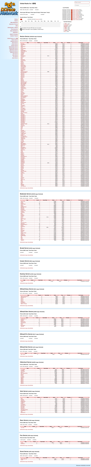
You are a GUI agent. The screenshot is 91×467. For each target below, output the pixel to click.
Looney (22, 140)
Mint (22, 146)
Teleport (22, 185)
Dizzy (22, 202)
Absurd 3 (22, 75)
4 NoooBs (23, 212)
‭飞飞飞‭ (65, 29)
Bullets (22, 54)
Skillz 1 (22, 378)
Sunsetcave (23, 302)
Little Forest (23, 68)
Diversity (77, 10)
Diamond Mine (23, 96)
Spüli (22, 169)
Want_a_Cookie (24, 303)
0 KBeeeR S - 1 (24, 318)
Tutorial (77, 16)
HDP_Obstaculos (24, 373)
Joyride (22, 399)
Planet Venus (23, 66)
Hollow (22, 220)
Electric (22, 101)
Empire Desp (23, 102)
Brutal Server (15, 42)
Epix (22, 183)
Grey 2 (22, 299)
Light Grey (23, 137)
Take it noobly (23, 171)
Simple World (23, 232)
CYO (22, 217)
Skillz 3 (22, 380)
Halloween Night (24, 123)
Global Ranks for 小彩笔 (12, 38)
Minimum (22, 223)
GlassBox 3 (23, 116)
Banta (22, 78)
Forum (16, 24)
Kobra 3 (22, 63)
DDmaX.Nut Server (14, 51)
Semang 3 (78, 15)
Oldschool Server (14, 52)
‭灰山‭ (65, 31)
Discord (11, 24)
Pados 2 (22, 153)
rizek (22, 231)
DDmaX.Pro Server (14, 49)
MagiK (22, 142)
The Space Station (24, 409)
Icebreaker (23, 59)
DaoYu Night (23, 218)
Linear (22, 49)
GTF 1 (79, 18)
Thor (22, 174)
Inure (22, 47)
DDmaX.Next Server (13, 48)
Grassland (23, 404)
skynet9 (22, 326)
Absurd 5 (22, 77)
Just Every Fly (23, 222)
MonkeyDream (23, 206)
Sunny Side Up (24, 51)
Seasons (37, 19)
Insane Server (15, 44)
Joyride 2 (22, 400)
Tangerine (23, 52)
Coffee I (22, 216)
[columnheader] (28, 42)
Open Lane (23, 149)
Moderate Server (14, 41)
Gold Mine (23, 121)
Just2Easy (23, 134)
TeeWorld (22, 173)
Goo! (22, 57)
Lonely (22, 139)
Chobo (77, 9)
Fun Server (15, 56)
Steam (16, 27)
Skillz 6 (22, 383)
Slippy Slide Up (24, 458)
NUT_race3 (23, 354)
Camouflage (23, 55)
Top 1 (22, 175)
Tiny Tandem (23, 67)
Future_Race (23, 109)
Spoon (22, 233)
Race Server (15, 55)
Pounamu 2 (23, 158)
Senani (22, 163)
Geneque (22, 110)
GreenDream (23, 322)
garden (22, 203)
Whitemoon (23, 412)
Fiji (21, 104)
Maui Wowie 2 (23, 144)
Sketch (22, 166)
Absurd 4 (22, 76)
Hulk (22, 127)
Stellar (22, 281)
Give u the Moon (24, 112)
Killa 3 (22, 375)
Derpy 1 (22, 319)
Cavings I (22, 215)
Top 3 (22, 176)
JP (21, 221)
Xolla (22, 181)
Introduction (23, 60)
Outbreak (22, 209)
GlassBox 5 (23, 118)
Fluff (22, 107)
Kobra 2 (22, 62)
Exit (21, 219)
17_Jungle (23, 369)
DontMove (23, 443)
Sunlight (22, 170)
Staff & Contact (14, 34)
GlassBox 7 (23, 120)
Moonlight (23, 147)
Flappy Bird (23, 401)
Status (16, 19)
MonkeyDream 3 (24, 224)
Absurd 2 (22, 74)
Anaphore (23, 402)
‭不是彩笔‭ (65, 30)
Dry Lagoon (23, 97)
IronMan (22, 130)
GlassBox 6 (23, 119)
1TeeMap (22, 370)
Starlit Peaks (23, 235)
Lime (22, 324)
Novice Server (15, 39)
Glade (22, 113)
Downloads (11, 27)
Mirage (22, 205)
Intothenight (23, 204)
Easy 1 (22, 98)
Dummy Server (14, 45)
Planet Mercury (24, 156)
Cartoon (22, 56)
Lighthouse (23, 138)
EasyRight (23, 99)
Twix (22, 238)
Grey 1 (22, 298)
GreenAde (23, 122)
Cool (22, 91)
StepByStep (23, 50)
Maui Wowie (23, 143)
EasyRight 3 (23, 44)
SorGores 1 (23, 408)
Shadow (22, 184)
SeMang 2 (23, 161)
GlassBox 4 (23, 117)
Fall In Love (23, 321)
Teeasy (22, 172)
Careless (22, 86)
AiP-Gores (23, 371)
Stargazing (23, 234)
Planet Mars (23, 65)
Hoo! (22, 58)
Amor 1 (22, 372)
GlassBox (23, 114)
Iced (21, 128)
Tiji (21, 236)
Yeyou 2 (22, 239)
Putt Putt (22, 407)
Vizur (22, 178)
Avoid (22, 442)
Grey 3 (22, 300)
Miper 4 (22, 377)
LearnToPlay (23, 48)
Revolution (23, 325)
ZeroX (22, 182)
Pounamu (23, 157)
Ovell (22, 151)
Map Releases (14, 22)
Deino (22, 94)
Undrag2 (22, 177)
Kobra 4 (22, 64)
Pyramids (22, 230)
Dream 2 (22, 320)
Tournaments (14, 29)
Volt (21, 411)
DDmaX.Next (75, 18)
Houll (22, 126)
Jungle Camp (23, 133)
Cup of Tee (23, 201)
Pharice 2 (22, 228)
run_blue (22, 427)
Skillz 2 (22, 379)
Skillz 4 (22, 381)
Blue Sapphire (23, 83)
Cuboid (22, 92)
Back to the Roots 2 (24, 296)
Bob (21, 213)
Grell (22, 45)
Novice (74, 9)
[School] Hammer (24, 71)
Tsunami (22, 53)
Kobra (77, 13)
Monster (22, 207)
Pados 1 (22, 152)
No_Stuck (23, 406)
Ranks (16, 20)
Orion (22, 150)
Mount (22, 225)
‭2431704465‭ (66, 24)
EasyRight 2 (23, 100)
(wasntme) (23, 69)
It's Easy (22, 132)
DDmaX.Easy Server (13, 46)
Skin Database (14, 30)
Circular (22, 90)
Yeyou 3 (22, 240)
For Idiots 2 (23, 108)
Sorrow (22, 168)
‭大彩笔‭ (65, 23)
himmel (22, 374)
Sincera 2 (22, 165)
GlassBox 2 (23, 115)
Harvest (22, 124)
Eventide (22, 103)
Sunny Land (23, 210)
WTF (22, 180)
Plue (22, 229)
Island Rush (23, 131)
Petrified (22, 155)
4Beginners (23, 46)
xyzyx (22, 459)
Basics (22, 79)
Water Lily (23, 179)
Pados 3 (22, 154)
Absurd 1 (22, 73)
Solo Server (15, 53)
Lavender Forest (24, 136)
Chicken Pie (23, 87)
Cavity (22, 403)
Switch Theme (14, 36)
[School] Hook (23, 72)
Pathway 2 (23, 301)
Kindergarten (23, 135)
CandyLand (23, 85)
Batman (22, 80)
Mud (22, 398)
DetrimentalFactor (24, 95)
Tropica (22, 211)
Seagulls (22, 159)
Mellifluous (23, 145)
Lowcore (22, 141)
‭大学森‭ (65, 28)
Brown (22, 214)
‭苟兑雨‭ (65, 27)
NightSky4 (23, 226)
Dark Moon (23, 93)
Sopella (22, 167)
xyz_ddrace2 (23, 186)
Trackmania (23, 410)
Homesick (23, 125)
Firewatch (23, 105)
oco (21, 227)
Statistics (15, 32)
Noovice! (22, 208)
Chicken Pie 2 (23, 88)
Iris (21, 129)
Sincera (22, 164)
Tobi (22, 237)
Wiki (17, 25)
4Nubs (22, 70)
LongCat (22, 376)
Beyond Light (23, 82)
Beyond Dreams (24, 81)
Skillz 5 (22, 382)
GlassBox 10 (23, 297)
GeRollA (22, 111)
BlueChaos (23, 84)
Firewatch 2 (23, 106)
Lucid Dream (23, 405)
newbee (22, 148)
